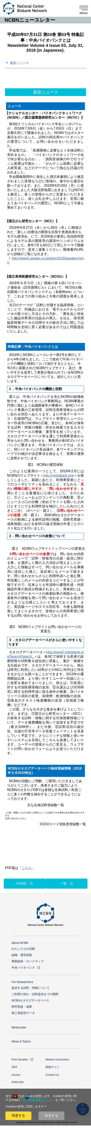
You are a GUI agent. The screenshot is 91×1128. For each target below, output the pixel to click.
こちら (27, 868)
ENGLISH (17, 1082)
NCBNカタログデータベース (30, 1000)
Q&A (14, 1066)
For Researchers (22, 982)
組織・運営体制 (22, 955)
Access (16, 1074)
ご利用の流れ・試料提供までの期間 (35, 994)
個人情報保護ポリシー (37, 1099)
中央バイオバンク (23, 967)
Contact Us (52, 1074)
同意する (18, 1115)
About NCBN (20, 942)
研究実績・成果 (22, 1006)
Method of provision (57, 1059)
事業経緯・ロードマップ (28, 961)
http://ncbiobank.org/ (59, 475)
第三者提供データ (23, 1013)
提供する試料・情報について (31, 987)
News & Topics (21, 1041)
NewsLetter (19, 1027)
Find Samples (20, 1059)
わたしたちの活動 (23, 948)
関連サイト (52, 1067)
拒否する (51, 1115)
